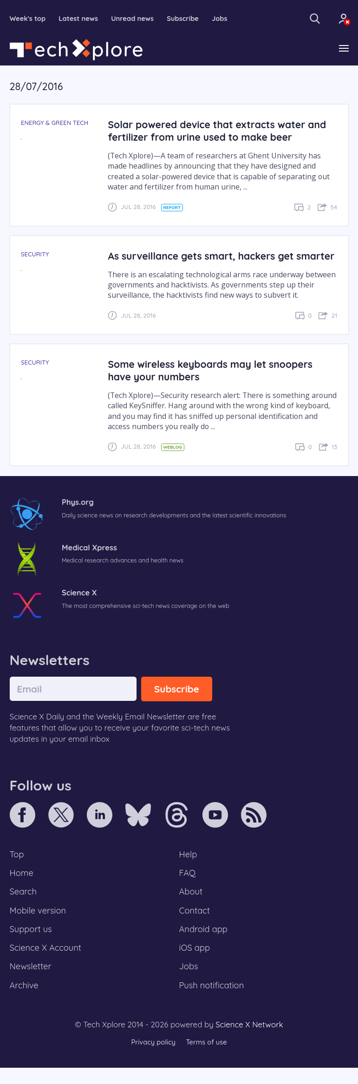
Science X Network (249, 1041)
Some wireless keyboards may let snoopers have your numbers (212, 383)
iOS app (195, 963)
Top (17, 867)
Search (24, 905)
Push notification (212, 1001)
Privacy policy (153, 1058)
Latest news (79, 18)
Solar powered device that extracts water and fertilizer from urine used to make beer (219, 131)
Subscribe (185, 18)
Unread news (134, 18)
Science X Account (46, 963)
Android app (204, 944)
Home (22, 886)
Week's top (28, 18)
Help (188, 867)
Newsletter (31, 982)
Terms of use (207, 1058)
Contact (195, 925)
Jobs (223, 18)
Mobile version (39, 925)
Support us (31, 944)
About (191, 905)
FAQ (187, 886)
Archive (24, 1001)
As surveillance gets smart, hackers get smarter (203, 262)
